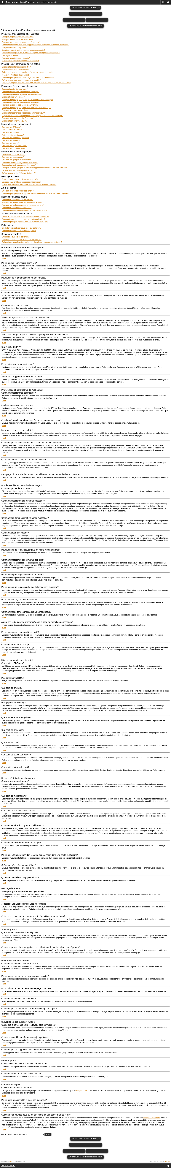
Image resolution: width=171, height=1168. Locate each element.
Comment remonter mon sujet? (14, 121)
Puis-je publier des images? (13, 135)
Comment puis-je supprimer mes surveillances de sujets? (25, 222)
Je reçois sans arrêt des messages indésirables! (21, 182)
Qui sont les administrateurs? (13, 155)
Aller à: (3, 1134)
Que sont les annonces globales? (15, 138)
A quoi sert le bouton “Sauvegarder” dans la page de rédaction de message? (32, 116)
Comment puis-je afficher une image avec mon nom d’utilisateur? (28, 77)
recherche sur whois (151, 1118)
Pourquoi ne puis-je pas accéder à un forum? (20, 105)
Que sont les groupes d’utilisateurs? (16, 160)
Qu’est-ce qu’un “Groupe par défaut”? (17, 170)
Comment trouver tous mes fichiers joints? (19, 231)
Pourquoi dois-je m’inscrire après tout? (17, 39)
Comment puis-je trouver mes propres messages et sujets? (25, 210)
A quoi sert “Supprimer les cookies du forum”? (20, 61)
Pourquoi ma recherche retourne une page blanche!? (23, 205)
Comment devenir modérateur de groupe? (19, 165)
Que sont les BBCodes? (11, 127)
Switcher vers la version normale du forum (85, 26)
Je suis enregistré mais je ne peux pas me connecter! (23, 50)
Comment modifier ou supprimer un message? (20, 92)
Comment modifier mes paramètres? (16, 67)
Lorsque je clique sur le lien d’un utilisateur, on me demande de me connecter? (36, 83)
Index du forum (8, 1165)
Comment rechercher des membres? (16, 208)
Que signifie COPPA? (10, 55)
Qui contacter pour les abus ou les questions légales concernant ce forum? (32, 242)
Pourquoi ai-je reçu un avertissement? (17, 110)
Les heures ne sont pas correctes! (15, 69)
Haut (4, 258)
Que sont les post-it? (10, 143)
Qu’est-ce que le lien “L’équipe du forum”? (19, 173)
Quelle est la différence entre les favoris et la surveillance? (25, 216)
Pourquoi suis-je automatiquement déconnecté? (21, 42)
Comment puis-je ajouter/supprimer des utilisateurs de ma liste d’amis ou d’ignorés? (35, 193)
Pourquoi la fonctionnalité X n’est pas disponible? (22, 240)
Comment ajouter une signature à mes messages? (22, 94)
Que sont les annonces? (11, 140)
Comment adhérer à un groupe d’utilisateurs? (20, 162)
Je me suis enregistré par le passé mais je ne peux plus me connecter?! (31, 53)
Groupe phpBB (81, 1090)
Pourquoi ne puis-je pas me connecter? (18, 37)
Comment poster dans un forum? (15, 89)
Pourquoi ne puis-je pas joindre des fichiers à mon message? (26, 108)
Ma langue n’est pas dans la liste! (15, 75)
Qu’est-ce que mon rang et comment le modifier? (21, 80)
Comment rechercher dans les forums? (17, 200)
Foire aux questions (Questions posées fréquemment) (31, 2)
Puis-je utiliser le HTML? (12, 130)
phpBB (11, 1161)
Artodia (167, 1161)
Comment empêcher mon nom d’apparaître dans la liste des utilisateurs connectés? (35, 45)
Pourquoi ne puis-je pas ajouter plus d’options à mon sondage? (27, 100)
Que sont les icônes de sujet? (14, 148)
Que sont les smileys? (11, 132)
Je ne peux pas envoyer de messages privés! (20, 179)
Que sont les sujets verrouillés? (14, 146)
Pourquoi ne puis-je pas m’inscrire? (16, 58)
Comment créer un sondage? (13, 97)
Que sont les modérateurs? (13, 157)
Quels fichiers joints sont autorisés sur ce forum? (21, 228)
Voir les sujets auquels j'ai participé (86, 7)
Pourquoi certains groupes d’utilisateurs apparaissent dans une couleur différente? (35, 168)
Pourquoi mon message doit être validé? (18, 118)
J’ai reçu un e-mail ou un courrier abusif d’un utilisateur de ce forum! (29, 185)
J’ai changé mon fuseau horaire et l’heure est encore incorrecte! (27, 72)
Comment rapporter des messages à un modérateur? (23, 113)
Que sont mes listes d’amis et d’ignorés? (18, 191)
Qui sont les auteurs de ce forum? (15, 237)
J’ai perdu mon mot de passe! (14, 47)
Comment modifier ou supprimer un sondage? (20, 102)
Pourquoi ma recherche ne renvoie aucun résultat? (22, 202)
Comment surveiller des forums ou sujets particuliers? (23, 219)
